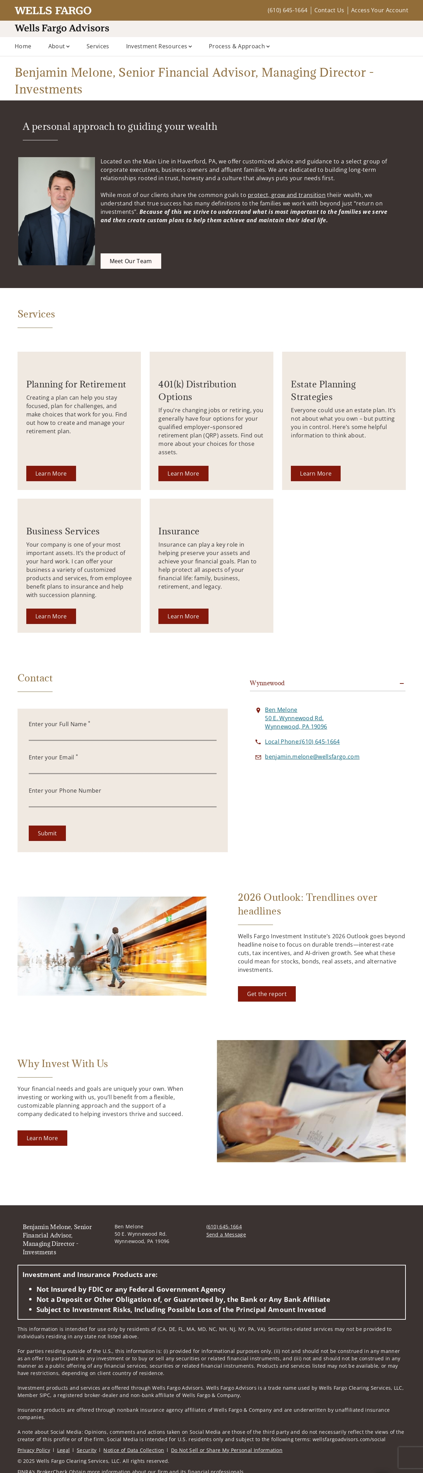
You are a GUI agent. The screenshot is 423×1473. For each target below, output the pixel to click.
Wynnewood (267, 683)
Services (98, 46)
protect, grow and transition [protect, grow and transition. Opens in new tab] (287, 195)
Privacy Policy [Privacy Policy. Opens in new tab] (34, 1450)
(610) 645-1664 (287, 10)
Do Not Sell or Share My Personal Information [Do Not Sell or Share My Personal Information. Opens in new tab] (226, 1450)
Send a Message (226, 1234)
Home (23, 46)
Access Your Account (379, 10)
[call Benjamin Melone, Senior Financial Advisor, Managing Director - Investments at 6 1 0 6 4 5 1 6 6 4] (302, 741)
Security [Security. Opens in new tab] (87, 1450)
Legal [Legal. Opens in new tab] (63, 1450)
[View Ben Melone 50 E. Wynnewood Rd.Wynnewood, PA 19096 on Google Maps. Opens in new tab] (296, 718)
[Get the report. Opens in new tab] (267, 994)
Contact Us (329, 10)
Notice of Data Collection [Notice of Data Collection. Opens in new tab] (133, 1450)
